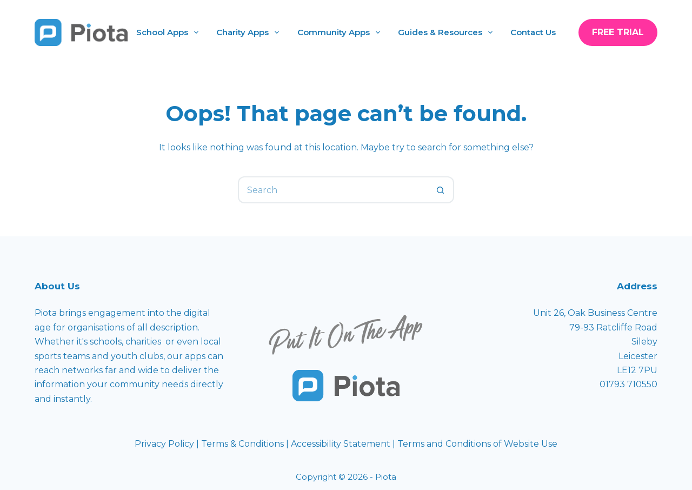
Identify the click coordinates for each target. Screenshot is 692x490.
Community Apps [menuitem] (340, 32)
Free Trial (618, 32)
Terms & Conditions (242, 444)
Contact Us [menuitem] (533, 32)
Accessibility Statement (341, 444)
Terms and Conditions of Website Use (477, 444)
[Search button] (440, 189)
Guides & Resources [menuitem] (447, 32)
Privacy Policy (165, 444)
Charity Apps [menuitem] (249, 32)
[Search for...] (332, 189)
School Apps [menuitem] (169, 32)
